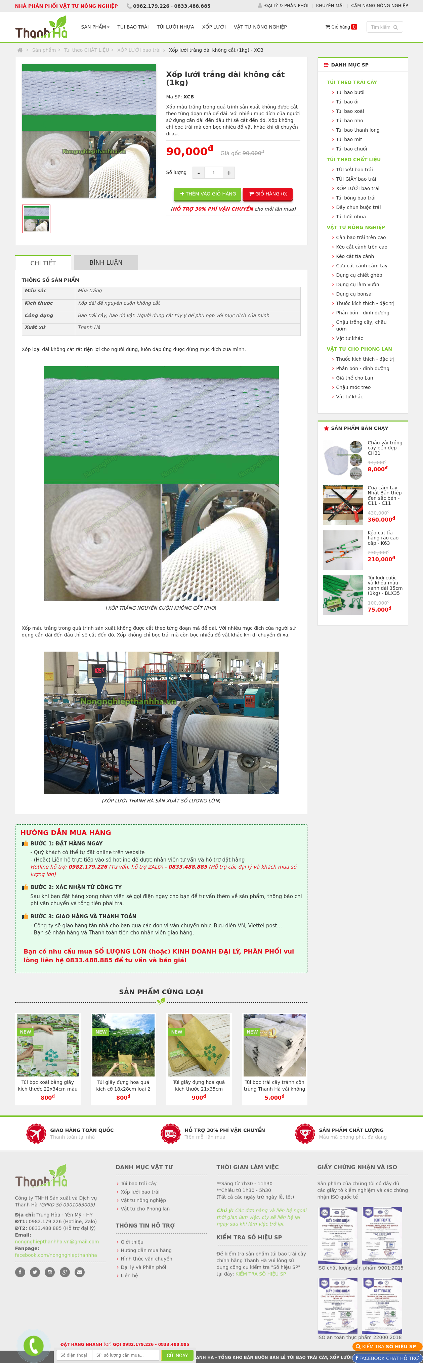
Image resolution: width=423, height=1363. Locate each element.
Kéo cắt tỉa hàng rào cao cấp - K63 (383, 538)
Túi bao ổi (347, 101)
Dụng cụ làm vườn (357, 284)
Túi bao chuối (351, 148)
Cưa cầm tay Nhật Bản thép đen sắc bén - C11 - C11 (385, 495)
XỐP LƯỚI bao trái (139, 50)
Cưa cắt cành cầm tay (362, 265)
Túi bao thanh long (358, 130)
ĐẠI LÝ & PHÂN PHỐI (286, 4)
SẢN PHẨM (95, 27)
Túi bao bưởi (350, 92)
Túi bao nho (349, 120)
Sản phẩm (44, 50)
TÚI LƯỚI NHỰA (175, 27)
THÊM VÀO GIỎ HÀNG (208, 193)
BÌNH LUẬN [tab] (105, 262)
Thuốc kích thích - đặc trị (365, 303)
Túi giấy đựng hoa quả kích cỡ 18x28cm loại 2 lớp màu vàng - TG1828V (123, 1089)
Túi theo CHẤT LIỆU (86, 50)
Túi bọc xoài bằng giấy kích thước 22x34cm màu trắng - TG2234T (48, 1089)
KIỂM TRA (390, 1346)
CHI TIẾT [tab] (43, 263)
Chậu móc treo (353, 387)
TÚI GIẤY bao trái (356, 179)
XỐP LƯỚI (214, 27)
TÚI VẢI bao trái (354, 169)
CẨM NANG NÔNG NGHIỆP (379, 4)
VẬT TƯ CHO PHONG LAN (359, 349)
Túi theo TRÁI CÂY (352, 82)
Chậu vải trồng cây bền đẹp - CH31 (385, 448)
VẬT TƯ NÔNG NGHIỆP (260, 27)
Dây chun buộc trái (358, 207)
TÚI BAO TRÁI (133, 27)
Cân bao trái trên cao (361, 237)
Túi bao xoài (350, 111)
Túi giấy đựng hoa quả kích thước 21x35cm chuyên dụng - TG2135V (198, 1089)
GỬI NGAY (177, 1355)
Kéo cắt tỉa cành (355, 256)
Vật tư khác (349, 338)
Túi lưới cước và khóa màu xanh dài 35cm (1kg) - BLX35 (385, 585)
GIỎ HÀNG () (268, 193)
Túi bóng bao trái (356, 198)
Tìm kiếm (385, 27)
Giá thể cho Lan (354, 378)
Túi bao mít (349, 139)
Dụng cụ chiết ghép (359, 275)
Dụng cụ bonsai (354, 294)
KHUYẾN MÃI (330, 4)
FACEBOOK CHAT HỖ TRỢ (388, 1358)
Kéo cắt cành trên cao (362, 247)
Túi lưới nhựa (351, 216)
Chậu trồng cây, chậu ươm (361, 325)
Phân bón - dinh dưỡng (363, 312)
